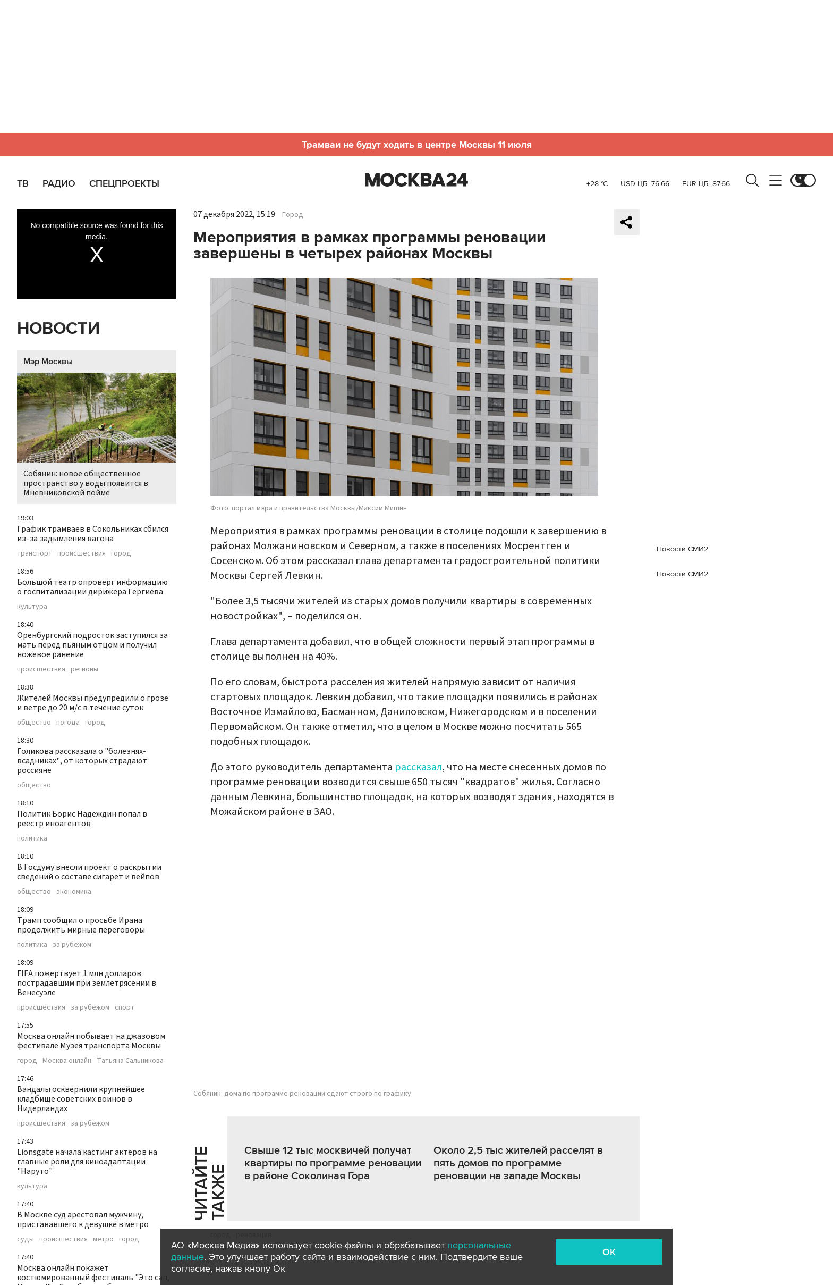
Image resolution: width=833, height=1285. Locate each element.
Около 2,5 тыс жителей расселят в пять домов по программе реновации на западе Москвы (518, 1163)
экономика (73, 891)
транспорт (34, 553)
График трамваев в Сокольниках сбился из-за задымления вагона (92, 533)
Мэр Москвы (48, 361)
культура (32, 606)
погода (68, 722)
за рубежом (72, 944)
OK (609, 1252)
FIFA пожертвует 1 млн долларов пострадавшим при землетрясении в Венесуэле (86, 983)
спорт (124, 1007)
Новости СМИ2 (682, 548)
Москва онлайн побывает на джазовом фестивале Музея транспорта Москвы (91, 1041)
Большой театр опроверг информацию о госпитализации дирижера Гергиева (92, 587)
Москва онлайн (66, 1060)
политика (32, 838)
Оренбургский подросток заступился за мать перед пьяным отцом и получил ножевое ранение (92, 644)
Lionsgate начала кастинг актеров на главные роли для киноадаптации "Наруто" (87, 1161)
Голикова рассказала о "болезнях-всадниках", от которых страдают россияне (82, 760)
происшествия (81, 553)
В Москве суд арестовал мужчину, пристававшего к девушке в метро (83, 1219)
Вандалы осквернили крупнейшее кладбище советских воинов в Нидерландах (81, 1099)
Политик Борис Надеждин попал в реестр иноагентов (82, 818)
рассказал (418, 767)
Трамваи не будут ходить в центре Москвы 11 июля (417, 144)
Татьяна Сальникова (130, 1060)
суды (25, 1239)
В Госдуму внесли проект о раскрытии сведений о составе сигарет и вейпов (89, 872)
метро (103, 1239)
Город (292, 214)
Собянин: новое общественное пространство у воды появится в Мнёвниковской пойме (96, 436)
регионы (84, 669)
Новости (58, 328)
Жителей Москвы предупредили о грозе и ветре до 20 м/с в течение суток (92, 702)
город (121, 553)
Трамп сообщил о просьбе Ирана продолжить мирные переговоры (81, 925)
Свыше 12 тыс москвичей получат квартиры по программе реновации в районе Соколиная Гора (332, 1163)
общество (34, 722)
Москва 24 (416, 180)
